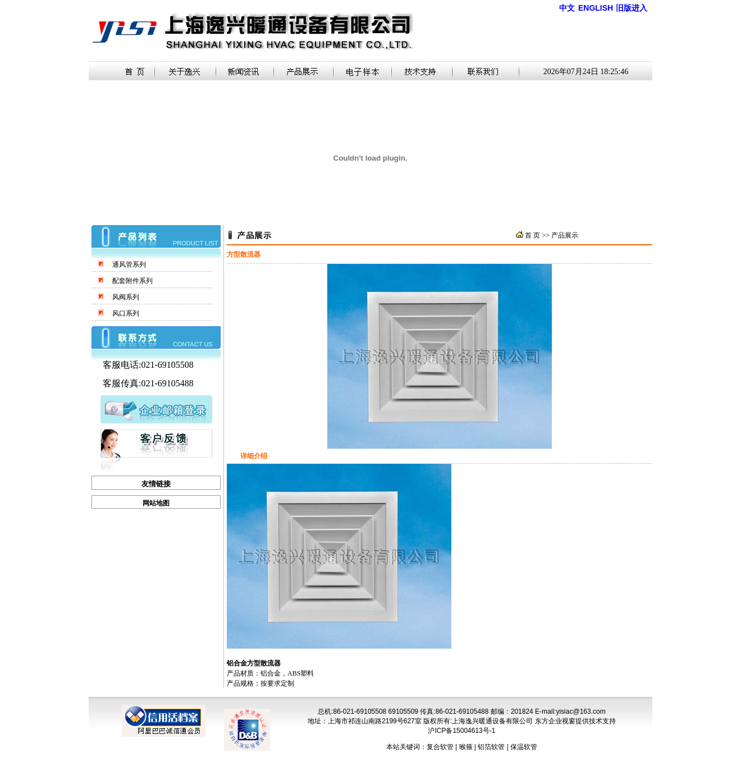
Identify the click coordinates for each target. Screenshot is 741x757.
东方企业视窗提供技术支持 (575, 721)
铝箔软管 (491, 747)
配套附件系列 (132, 281)
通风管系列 (129, 264)
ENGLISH (595, 7)
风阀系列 (125, 297)
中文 (567, 8)
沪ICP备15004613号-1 (461, 731)
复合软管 (440, 747)
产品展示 (564, 235)
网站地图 (156, 503)
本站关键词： (406, 747)
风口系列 (125, 313)
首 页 (532, 235)
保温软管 (523, 747)
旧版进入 (631, 7)
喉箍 (466, 747)
